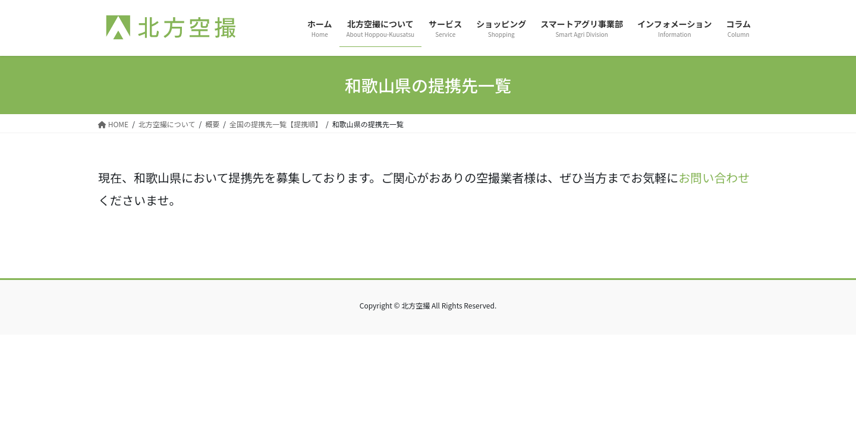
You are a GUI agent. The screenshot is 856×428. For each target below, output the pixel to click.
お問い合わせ (714, 177)
